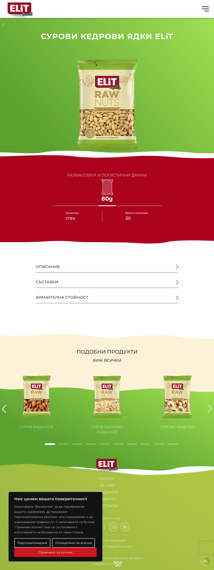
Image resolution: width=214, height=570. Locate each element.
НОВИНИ (107, 499)
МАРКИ (107, 478)
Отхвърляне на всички (73, 543)
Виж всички (107, 360)
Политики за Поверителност (107, 546)
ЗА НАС (107, 485)
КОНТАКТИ (107, 506)
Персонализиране (32, 543)
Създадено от (107, 564)
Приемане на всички (56, 552)
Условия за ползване (107, 540)
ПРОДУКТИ (107, 492)
